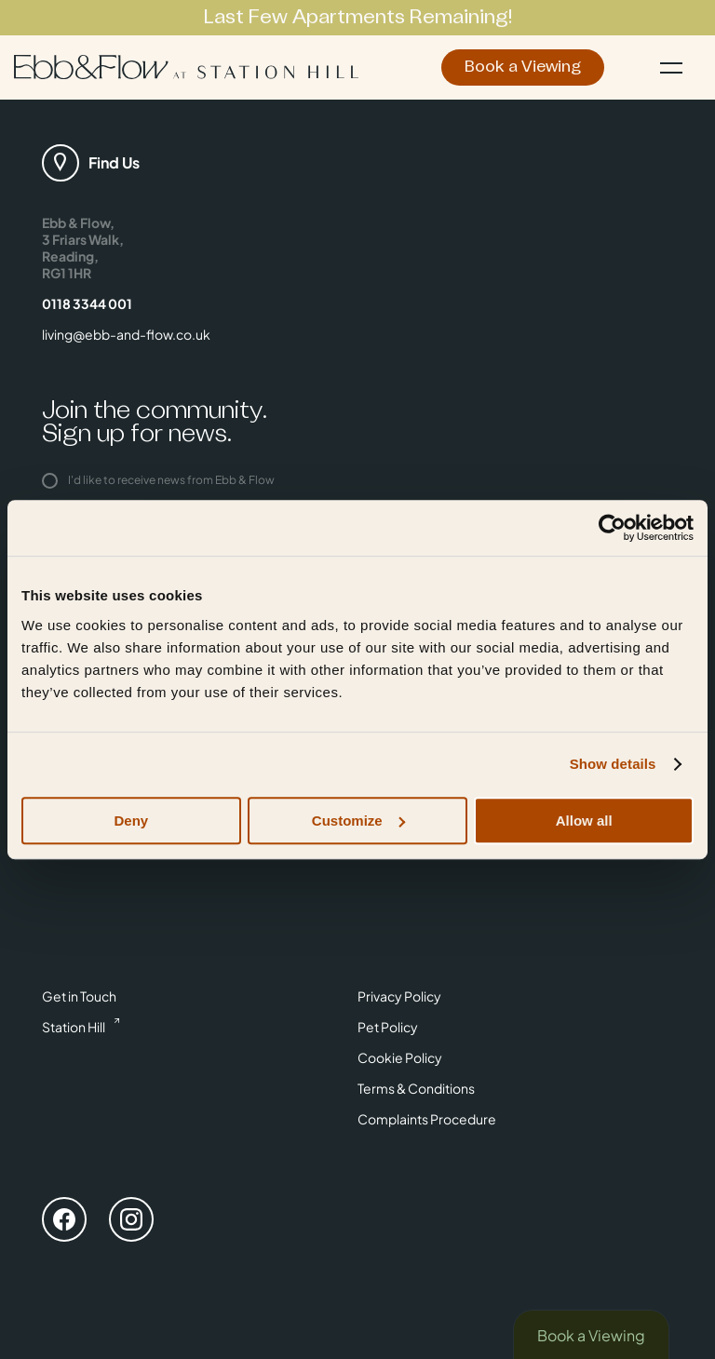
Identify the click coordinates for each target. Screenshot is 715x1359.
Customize (358, 820)
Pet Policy (388, 1026)
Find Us (114, 162)
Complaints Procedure (427, 1118)
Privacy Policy (399, 996)
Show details (613, 764)
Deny (131, 820)
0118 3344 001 (87, 303)
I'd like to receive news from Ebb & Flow (158, 480)
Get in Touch (79, 996)
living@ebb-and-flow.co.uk (126, 334)
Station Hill (73, 1026)
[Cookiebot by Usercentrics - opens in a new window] (612, 528)
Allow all (584, 820)
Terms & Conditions (416, 1088)
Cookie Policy (400, 1057)
